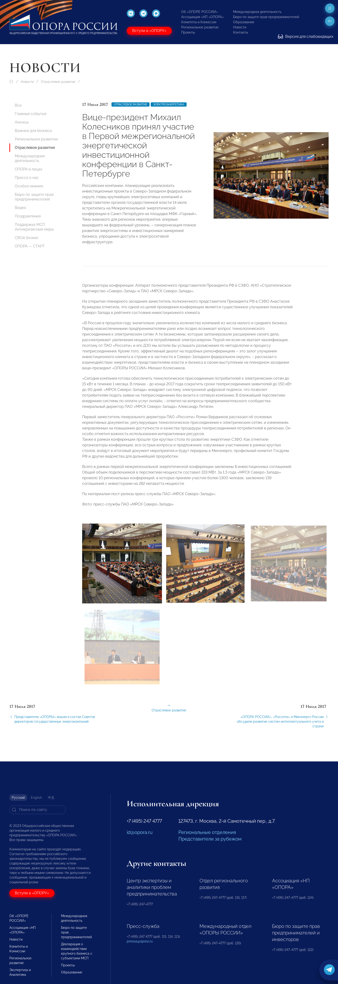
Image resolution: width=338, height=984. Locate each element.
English (36, 797)
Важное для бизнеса (33, 130)
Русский (18, 797)
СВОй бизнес (27, 237)
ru (330, 21)
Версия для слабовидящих (305, 36)
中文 (51, 797)
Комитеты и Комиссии (198, 22)
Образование (243, 22)
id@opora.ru (140, 832)
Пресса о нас (27, 177)
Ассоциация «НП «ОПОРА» (202, 17)
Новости (239, 27)
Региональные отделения (207, 832)
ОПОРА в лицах (28, 169)
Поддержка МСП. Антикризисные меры (34, 227)
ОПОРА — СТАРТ (30, 246)
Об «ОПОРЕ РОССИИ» (199, 12)
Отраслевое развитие (58, 82)
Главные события (30, 114)
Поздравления (28, 216)
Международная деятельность (257, 12)
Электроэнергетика (168, 104)
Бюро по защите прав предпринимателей (266, 17)
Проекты (188, 32)
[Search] (37, 810)
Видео (20, 207)
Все (18, 105)
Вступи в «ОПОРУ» (149, 30)
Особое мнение (29, 186)
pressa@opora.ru (140, 941)
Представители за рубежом (210, 839)
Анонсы (22, 122)
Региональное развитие (200, 27)
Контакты (240, 32)
